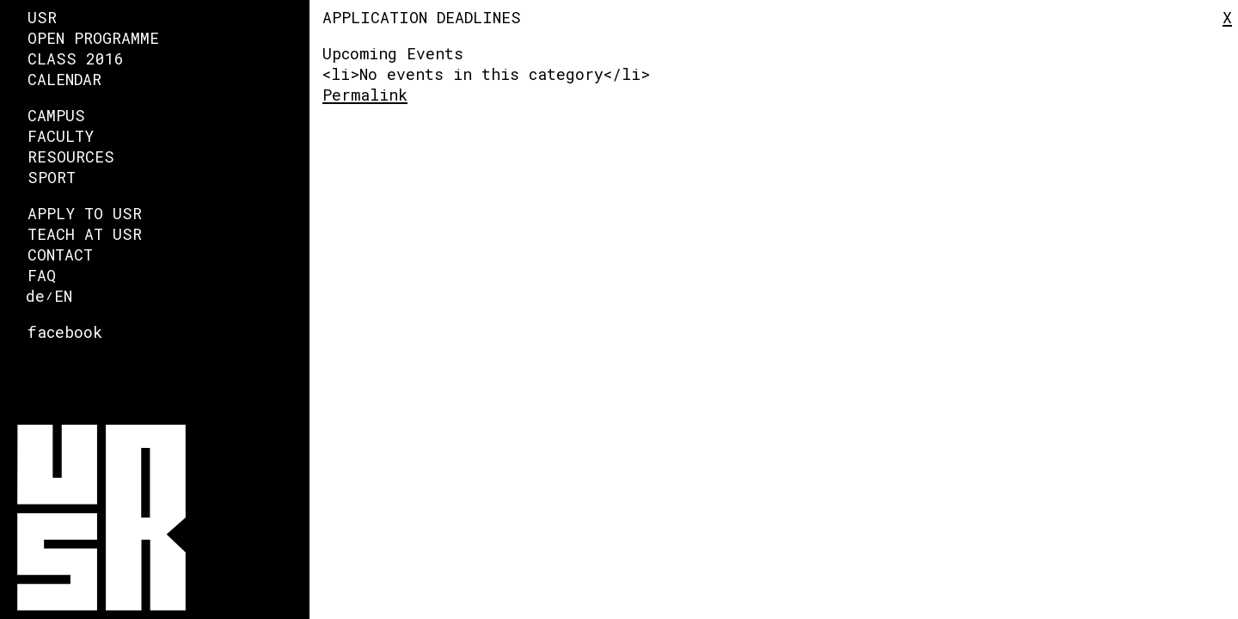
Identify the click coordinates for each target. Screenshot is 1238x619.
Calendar (64, 79)
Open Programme (93, 38)
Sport (52, 177)
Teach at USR (85, 234)
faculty (61, 136)
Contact (60, 254)
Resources (71, 156)
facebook (65, 332)
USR (42, 17)
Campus (56, 115)
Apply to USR (85, 213)
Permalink (365, 94)
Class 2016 (76, 58)
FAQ (42, 275)
